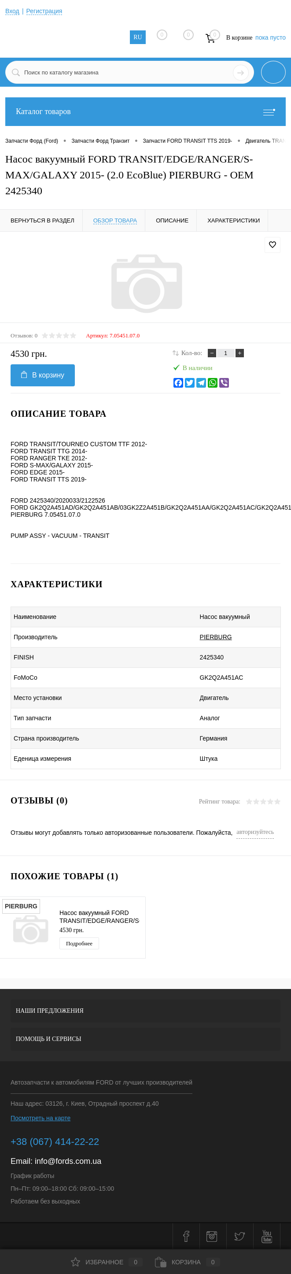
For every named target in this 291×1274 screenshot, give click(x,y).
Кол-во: (192, 352)
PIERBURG (216, 637)
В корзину (42, 375)
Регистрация (44, 11)
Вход (12, 11)
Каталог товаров (145, 111)
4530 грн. (71, 930)
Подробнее (79, 943)
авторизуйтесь (255, 832)
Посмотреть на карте (40, 1118)
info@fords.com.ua (68, 1161)
